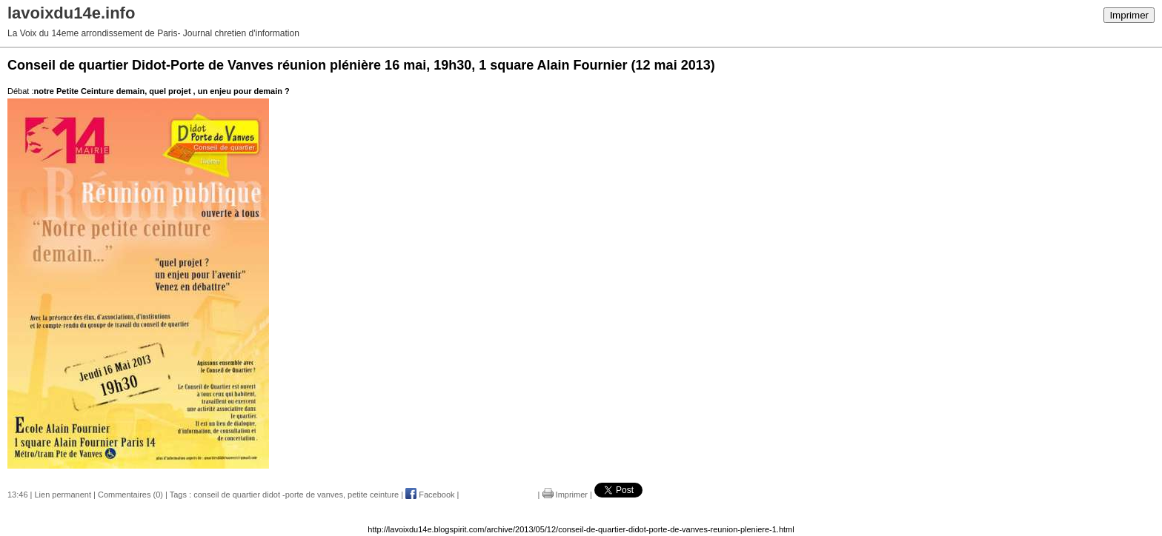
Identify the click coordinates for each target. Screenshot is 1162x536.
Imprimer (1129, 15)
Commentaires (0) (130, 494)
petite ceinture (373, 494)
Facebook (429, 494)
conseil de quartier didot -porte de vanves (268, 494)
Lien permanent (63, 494)
